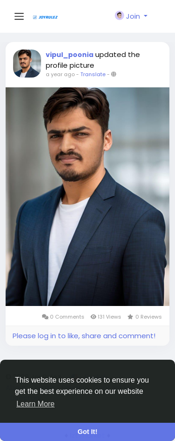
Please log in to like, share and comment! (84, 336)
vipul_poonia (69, 54)
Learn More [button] (35, 404)
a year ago (60, 74)
